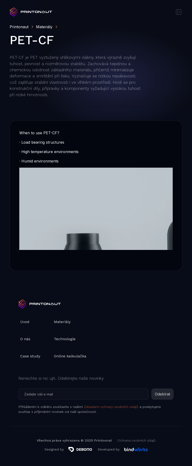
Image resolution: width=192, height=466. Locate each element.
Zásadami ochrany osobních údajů (111, 407)
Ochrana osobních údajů (136, 440)
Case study (30, 356)
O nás (25, 339)
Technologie (65, 339)
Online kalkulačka (70, 356)
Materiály (62, 322)
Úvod (24, 322)
